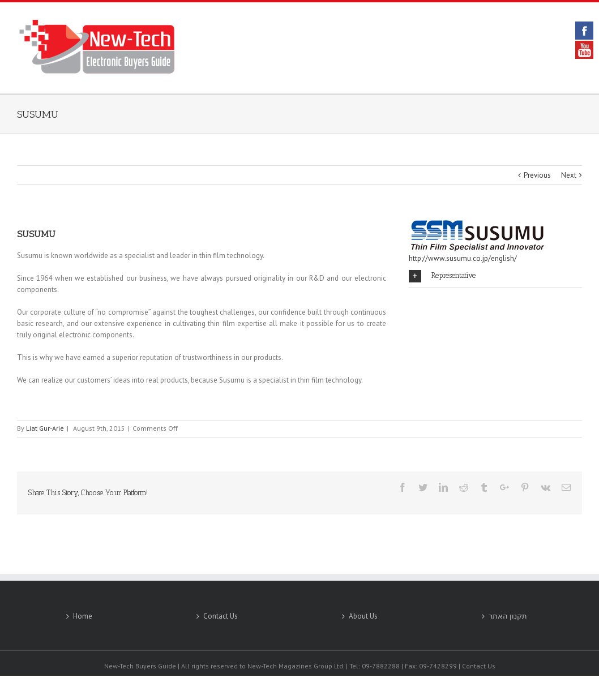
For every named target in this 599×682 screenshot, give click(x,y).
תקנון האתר (508, 616)
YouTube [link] (584, 50)
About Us (363, 616)
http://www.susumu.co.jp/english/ (463, 258)
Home (82, 616)
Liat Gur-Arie (45, 428)
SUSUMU (37, 114)
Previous (537, 175)
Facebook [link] (584, 31)
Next (568, 175)
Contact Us (220, 616)
